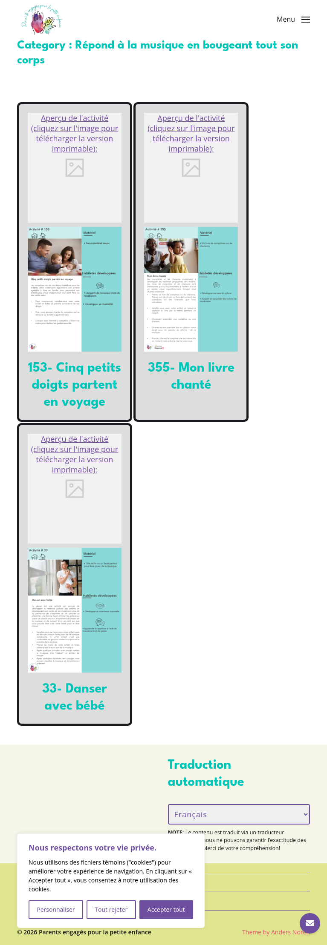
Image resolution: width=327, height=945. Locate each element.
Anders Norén (290, 932)
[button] (293, 19)
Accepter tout (166, 909)
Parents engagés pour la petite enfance (95, 932)
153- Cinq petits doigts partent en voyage (74, 385)
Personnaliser (56, 909)
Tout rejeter (111, 909)
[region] (111, 880)
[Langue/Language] (239, 814)
